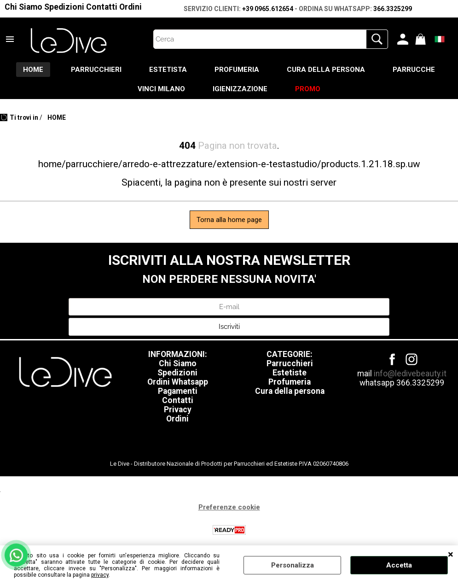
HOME (33, 69)
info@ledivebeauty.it (410, 373)
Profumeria (289, 381)
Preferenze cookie (229, 507)
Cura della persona (290, 391)
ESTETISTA (168, 69)
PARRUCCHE (414, 69)
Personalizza (292, 565)
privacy (100, 575)
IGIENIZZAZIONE (240, 89)
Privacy (177, 409)
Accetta (399, 565)
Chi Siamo (23, 7)
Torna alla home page (229, 220)
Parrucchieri (290, 363)
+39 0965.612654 (267, 8)
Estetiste (289, 372)
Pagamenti (177, 391)
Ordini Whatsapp (177, 381)
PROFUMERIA (237, 69)
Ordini (130, 7)
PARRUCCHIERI (96, 69)
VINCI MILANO (161, 89)
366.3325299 (392, 8)
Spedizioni (64, 7)
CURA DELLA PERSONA (326, 69)
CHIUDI (450, 554)
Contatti (101, 7)
